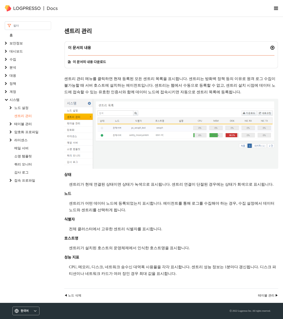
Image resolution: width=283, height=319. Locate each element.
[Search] (32, 25)
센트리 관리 (23, 115)
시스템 (15, 99)
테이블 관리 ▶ (268, 295)
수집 (13, 59)
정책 (13, 83)
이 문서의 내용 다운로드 (89, 62)
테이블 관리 (23, 124)
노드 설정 (21, 107)
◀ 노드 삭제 (72, 295)
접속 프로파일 (24, 180)
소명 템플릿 (23, 156)
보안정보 (16, 43)
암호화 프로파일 (26, 132)
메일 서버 (21, 148)
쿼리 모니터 (23, 164)
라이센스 (21, 140)
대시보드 (16, 51)
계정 (13, 91)
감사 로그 (21, 172)
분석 (13, 67)
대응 (13, 75)
